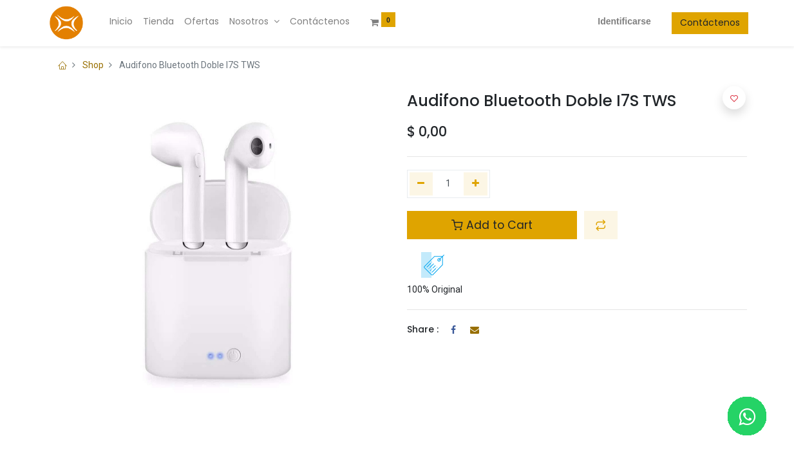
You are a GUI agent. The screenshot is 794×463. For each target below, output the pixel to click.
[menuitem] (122, 21)
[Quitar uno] (421, 183)
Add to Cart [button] (492, 225)
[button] (601, 225)
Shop (93, 65)
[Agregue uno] (475, 183)
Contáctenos (709, 22)
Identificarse (622, 21)
